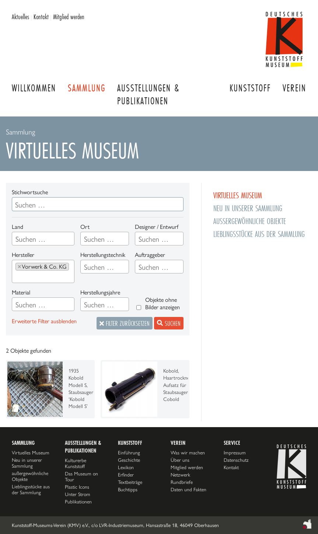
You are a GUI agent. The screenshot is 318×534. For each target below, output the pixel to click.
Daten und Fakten (188, 489)
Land (17, 226)
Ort (85, 226)
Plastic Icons (77, 487)
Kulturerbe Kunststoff (75, 463)
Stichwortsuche (30, 192)
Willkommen (34, 87)
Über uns (180, 460)
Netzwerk (180, 475)
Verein (294, 87)
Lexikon (126, 467)
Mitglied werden (68, 16)
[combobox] (43, 238)
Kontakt (41, 16)
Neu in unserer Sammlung (27, 463)
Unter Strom (77, 494)
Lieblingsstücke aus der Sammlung (31, 489)
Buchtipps (127, 489)
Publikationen (78, 502)
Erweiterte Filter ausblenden (44, 321)
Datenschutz (236, 460)
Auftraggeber (150, 254)
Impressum (235, 453)
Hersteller (23, 254)
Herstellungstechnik (102, 254)
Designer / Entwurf (156, 226)
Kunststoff (250, 87)
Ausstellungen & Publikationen (148, 94)
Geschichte (129, 460)
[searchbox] (36, 239)
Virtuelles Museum (30, 453)
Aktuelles (20, 16)
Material (21, 292)
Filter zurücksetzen (124, 323)
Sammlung (86, 87)
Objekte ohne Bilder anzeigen (162, 303)
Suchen (169, 323)
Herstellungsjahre (100, 292)
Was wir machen (188, 453)
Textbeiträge (130, 482)
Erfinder (126, 475)
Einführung (129, 453)
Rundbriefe (182, 482)
